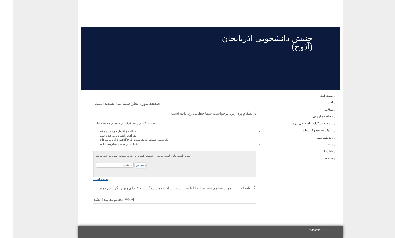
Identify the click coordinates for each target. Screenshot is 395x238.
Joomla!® (301, 229)
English (315, 151)
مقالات (316, 109)
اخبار (317, 102)
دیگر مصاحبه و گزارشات (303, 130)
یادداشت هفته (312, 137)
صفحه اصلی (313, 95)
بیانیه (317, 144)
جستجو (127, 164)
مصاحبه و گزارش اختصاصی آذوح (298, 123)
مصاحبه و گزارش (310, 116)
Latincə (315, 158)
